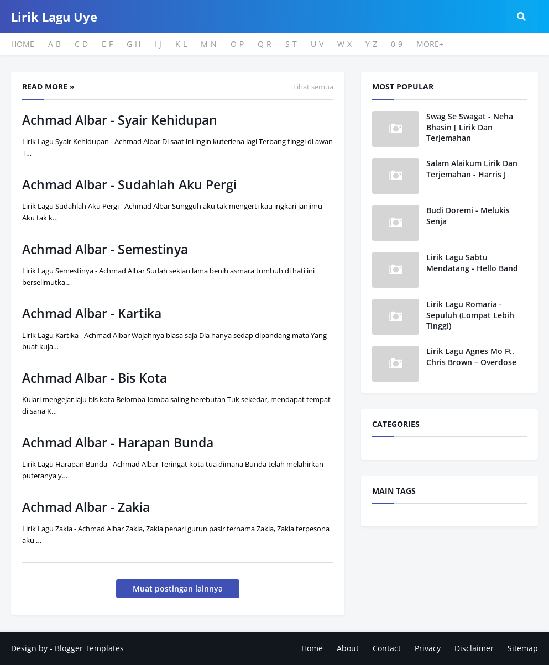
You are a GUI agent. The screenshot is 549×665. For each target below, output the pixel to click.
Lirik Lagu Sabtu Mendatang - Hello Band (472, 262)
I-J (157, 44)
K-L (181, 44)
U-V (317, 44)
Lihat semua (313, 87)
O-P (237, 44)
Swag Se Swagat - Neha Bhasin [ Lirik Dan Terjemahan (469, 127)
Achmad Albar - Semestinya (105, 249)
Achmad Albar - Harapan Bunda (117, 442)
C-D (81, 44)
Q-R (264, 44)
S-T (291, 44)
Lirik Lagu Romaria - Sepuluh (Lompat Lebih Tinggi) (470, 315)
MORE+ (429, 44)
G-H (133, 44)
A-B (54, 44)
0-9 (396, 44)
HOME (22, 44)
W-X (344, 44)
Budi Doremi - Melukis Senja (468, 215)
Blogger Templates (89, 648)
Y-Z (371, 44)
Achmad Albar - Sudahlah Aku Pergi (129, 184)
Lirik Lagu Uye (54, 16)
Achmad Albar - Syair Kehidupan (119, 120)
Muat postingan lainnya (178, 588)
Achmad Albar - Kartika (91, 313)
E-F (107, 44)
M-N (209, 44)
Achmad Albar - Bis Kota (94, 378)
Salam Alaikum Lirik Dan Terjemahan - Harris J (471, 169)
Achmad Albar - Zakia (86, 507)
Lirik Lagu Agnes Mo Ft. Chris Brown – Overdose (471, 356)
